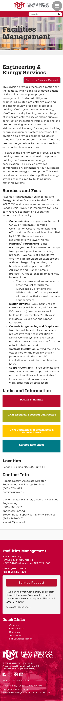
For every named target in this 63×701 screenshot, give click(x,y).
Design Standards (31, 399)
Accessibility (10, 685)
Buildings (14, 632)
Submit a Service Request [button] (42, 80)
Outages (14, 625)
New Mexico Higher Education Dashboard (26, 692)
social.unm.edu (20, 680)
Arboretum (15, 635)
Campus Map (16, 628)
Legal (22, 685)
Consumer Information (15, 689)
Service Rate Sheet (31, 444)
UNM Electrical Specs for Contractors (31, 414)
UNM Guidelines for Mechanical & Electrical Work (32, 431)
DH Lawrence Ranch (20, 638)
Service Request (31, 583)
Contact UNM (34, 685)
